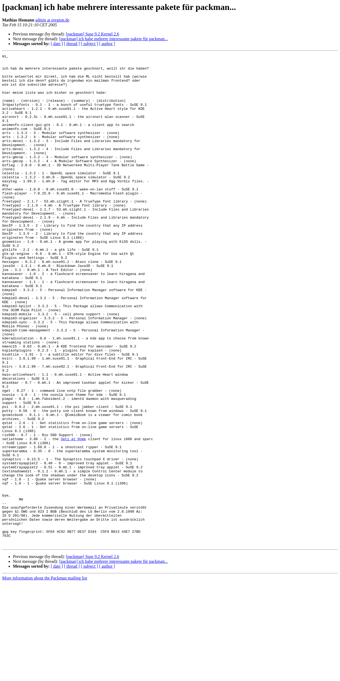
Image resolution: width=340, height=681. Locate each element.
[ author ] (107, 43)
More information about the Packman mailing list (44, 676)
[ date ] (57, 43)
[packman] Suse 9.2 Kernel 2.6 (92, 34)
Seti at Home (73, 516)
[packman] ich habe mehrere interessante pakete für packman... (113, 39)
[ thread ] (72, 43)
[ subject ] (89, 43)
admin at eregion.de (52, 20)
